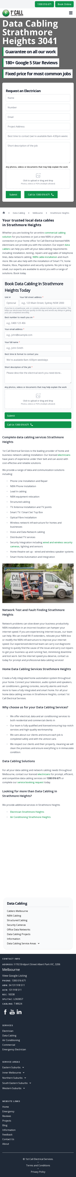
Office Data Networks (18, 929)
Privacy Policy (38, 1171)
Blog (4, 1125)
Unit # (8, 297)
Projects (6, 1120)
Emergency (8, 1111)
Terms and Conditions (38, 1165)
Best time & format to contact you (21, 354)
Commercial (8, 1044)
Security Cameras (16, 925)
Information (13, 938)
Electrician (7, 1030)
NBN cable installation (45, 257)
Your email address (14, 329)
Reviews (6, 1116)
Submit (13, 194)
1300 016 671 (44, 4)
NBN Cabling (14, 915)
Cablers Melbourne (17, 911)
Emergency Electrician (14, 1049)
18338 (11, 994)
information (8, 1130)
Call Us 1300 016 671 (41, 194)
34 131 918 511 (17, 985)
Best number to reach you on (19, 317)
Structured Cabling (17, 920)
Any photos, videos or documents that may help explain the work (37, 166)
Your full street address (31, 297)
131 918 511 (15, 989)
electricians (64, 455)
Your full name (12, 342)
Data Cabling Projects (18, 934)
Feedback (7, 1134)
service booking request (30, 782)
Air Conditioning (11, 1040)
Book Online (64, 4)
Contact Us (8, 1139)
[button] (38, 179)
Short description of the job (19, 367)
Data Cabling (9, 1035)
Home (5, 1106)
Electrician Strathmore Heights (27, 811)
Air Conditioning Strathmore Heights (30, 817)
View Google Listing (14, 975)
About (5, 1143)
